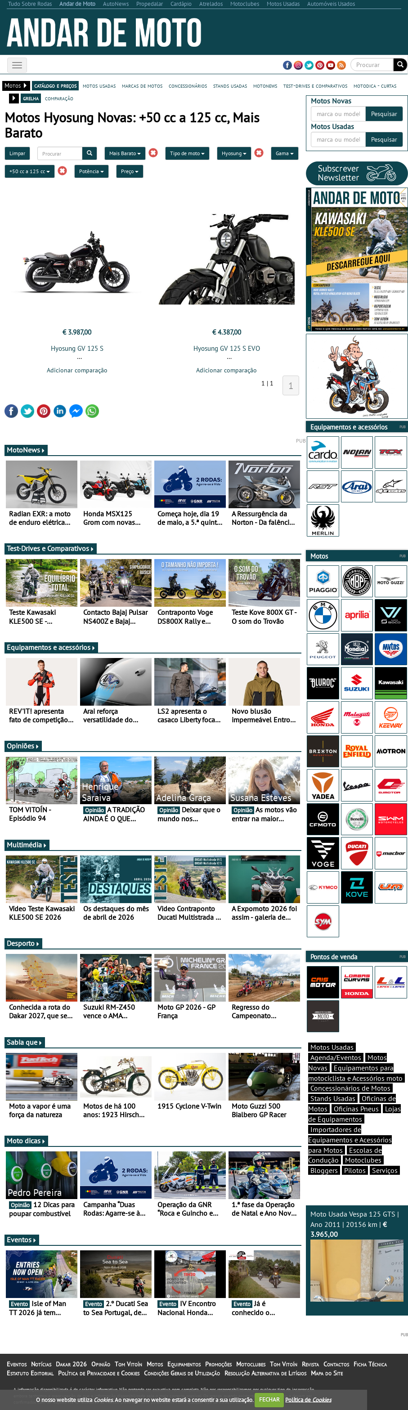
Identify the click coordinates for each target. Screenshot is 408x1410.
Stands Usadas (332, 1098)
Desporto (23, 943)
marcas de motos (142, 85)
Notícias (41, 1364)
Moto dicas (26, 1140)
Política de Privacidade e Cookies (98, 1373)
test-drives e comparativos (315, 85)
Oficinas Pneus (356, 1108)
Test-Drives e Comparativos (50, 548)
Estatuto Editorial (30, 1373)
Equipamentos (184, 1364)
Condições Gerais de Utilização (182, 1373)
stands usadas (230, 85)
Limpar (17, 153)
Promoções (218, 1364)
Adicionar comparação (77, 370)
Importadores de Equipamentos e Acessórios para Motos (350, 1140)
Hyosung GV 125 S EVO (226, 348)
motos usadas (99, 85)
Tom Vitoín (128, 1364)
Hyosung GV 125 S (77, 348)
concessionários (188, 85)
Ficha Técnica (370, 1364)
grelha (31, 98)
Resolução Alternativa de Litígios (265, 1373)
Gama (285, 153)
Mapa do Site (327, 1373)
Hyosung (234, 153)
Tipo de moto (187, 153)
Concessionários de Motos (350, 1087)
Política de (308, 1399)
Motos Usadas (332, 1047)
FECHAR (269, 1399)
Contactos (336, 1364)
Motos (155, 1364)
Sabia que (25, 1042)
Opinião (100, 1364)
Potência (91, 171)
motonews (265, 85)
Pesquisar (384, 114)
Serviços (385, 1170)
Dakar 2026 (71, 1364)
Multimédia (27, 844)
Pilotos (355, 1170)
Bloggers (324, 1170)
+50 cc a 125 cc (29, 171)
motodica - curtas (375, 85)
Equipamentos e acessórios (51, 647)
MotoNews (26, 449)
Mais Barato (125, 153)
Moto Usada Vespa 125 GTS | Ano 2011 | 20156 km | (357, 1255)
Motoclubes (363, 1159)
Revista (310, 1364)
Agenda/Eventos (335, 1057)
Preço (130, 171)
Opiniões (23, 745)
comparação (59, 98)
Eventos (22, 1239)
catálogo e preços (55, 85)
